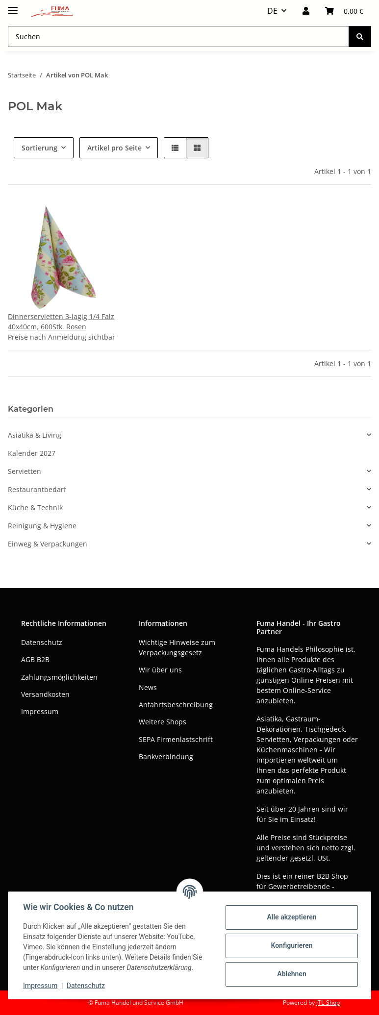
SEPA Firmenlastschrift (176, 739)
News (148, 687)
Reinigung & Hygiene (42, 525)
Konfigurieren (290, 945)
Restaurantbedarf (37, 489)
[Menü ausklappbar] (13, 6)
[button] (306, 11)
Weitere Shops (162, 721)
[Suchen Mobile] (178, 36)
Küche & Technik (35, 507)
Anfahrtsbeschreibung (176, 704)
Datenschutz (87, 986)
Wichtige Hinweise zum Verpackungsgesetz (177, 647)
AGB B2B (35, 659)
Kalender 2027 (31, 453)
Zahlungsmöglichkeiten (59, 677)
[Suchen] (360, 36)
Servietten (24, 471)
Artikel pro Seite (114, 147)
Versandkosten (45, 694)
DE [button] (272, 10)
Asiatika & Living (34, 435)
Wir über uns (160, 669)
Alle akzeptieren (290, 917)
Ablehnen (290, 974)
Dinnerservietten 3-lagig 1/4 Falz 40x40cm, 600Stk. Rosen (61, 321)
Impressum (41, 986)
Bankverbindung (166, 756)
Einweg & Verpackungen (47, 543)
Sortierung (39, 147)
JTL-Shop (328, 1002)
